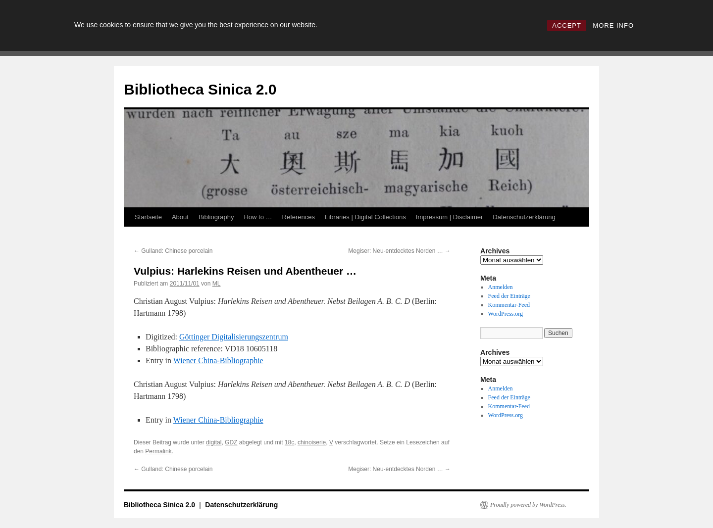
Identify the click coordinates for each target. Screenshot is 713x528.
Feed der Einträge (509, 295)
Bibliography (216, 217)
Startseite (148, 217)
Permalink (158, 451)
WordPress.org (505, 313)
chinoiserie (312, 442)
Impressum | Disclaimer (449, 217)
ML (216, 283)
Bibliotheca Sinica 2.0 (200, 89)
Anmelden (500, 287)
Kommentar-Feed (509, 304)
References (298, 217)
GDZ (231, 442)
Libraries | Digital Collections (365, 217)
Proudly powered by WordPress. (528, 504)
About (180, 217)
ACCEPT (566, 25)
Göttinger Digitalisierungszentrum (233, 337)
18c (289, 442)
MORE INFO (613, 25)
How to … (258, 217)
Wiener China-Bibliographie (218, 360)
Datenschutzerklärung (524, 217)
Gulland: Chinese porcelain (173, 250)
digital (213, 442)
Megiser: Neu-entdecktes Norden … (399, 250)
